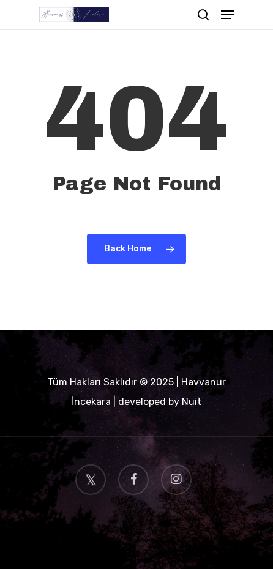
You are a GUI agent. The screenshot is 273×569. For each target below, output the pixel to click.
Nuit (191, 401)
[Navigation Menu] (227, 15)
